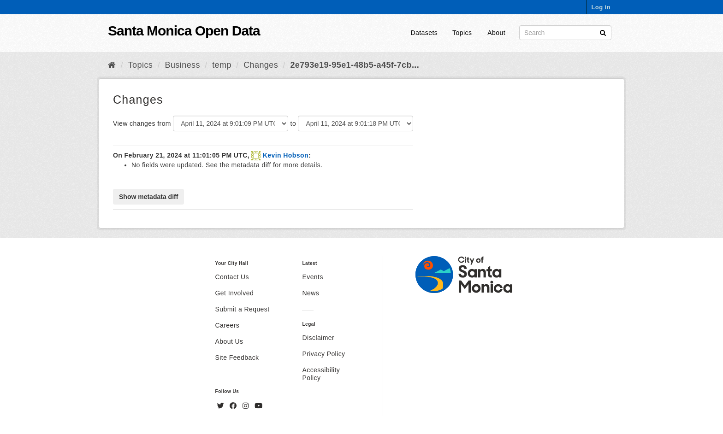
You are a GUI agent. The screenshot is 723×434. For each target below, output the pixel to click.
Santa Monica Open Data (184, 30)
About (496, 32)
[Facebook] (234, 405)
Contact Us (232, 277)
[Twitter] (221, 405)
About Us (229, 341)
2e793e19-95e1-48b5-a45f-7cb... (354, 65)
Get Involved (234, 293)
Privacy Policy (323, 354)
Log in (600, 7)
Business (182, 65)
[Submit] (603, 32)
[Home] (112, 65)
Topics (462, 32)
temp (221, 65)
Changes (260, 65)
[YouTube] (258, 405)
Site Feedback (237, 357)
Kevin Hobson (285, 155)
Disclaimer (318, 337)
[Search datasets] (565, 32)
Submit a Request (242, 309)
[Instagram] (247, 405)
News (310, 293)
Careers (227, 325)
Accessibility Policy (321, 373)
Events (312, 277)
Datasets (424, 32)
